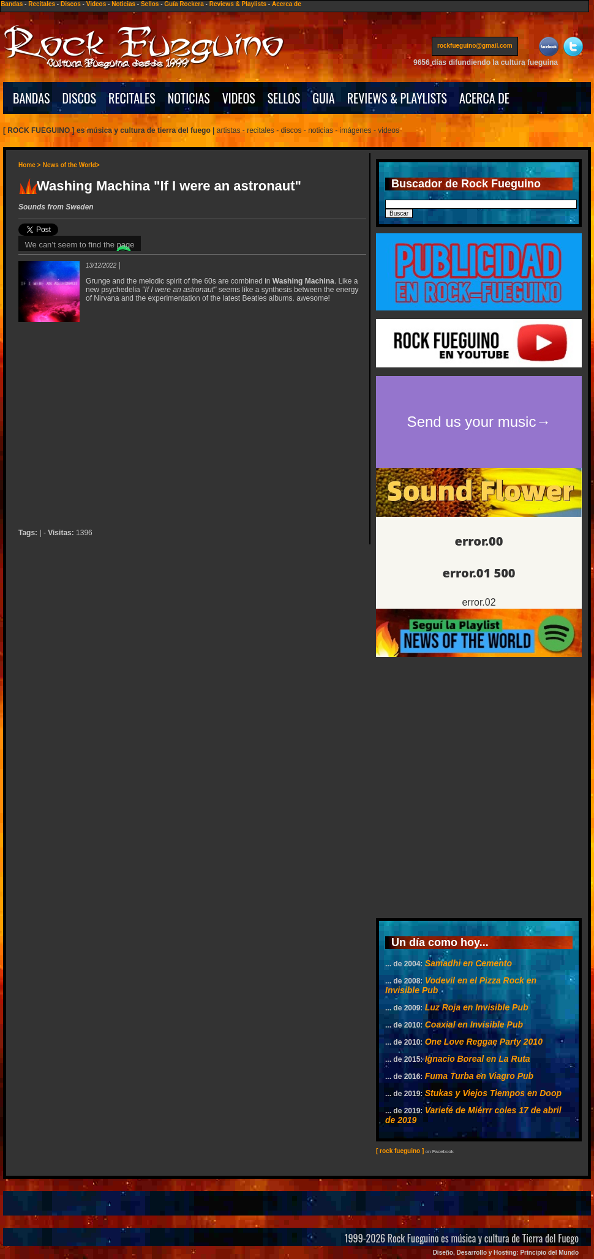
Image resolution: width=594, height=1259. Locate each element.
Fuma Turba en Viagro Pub (479, 1076)
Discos (71, 4)
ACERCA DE (484, 98)
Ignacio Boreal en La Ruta (477, 1059)
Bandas (12, 4)
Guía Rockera (183, 4)
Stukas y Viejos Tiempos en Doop (493, 1093)
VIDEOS (238, 98)
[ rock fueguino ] (400, 1151)
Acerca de (286, 4)
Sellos (150, 4)
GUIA (323, 98)
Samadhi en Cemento (468, 963)
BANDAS (31, 98)
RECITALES (132, 98)
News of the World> (71, 165)
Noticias (123, 4)
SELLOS (284, 98)
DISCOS (79, 98)
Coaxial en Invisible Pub (474, 1024)
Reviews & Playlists (237, 4)
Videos (96, 4)
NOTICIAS (189, 98)
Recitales (41, 4)
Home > (29, 165)
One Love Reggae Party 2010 (484, 1042)
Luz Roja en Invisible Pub (476, 1007)
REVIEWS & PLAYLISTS (397, 98)
